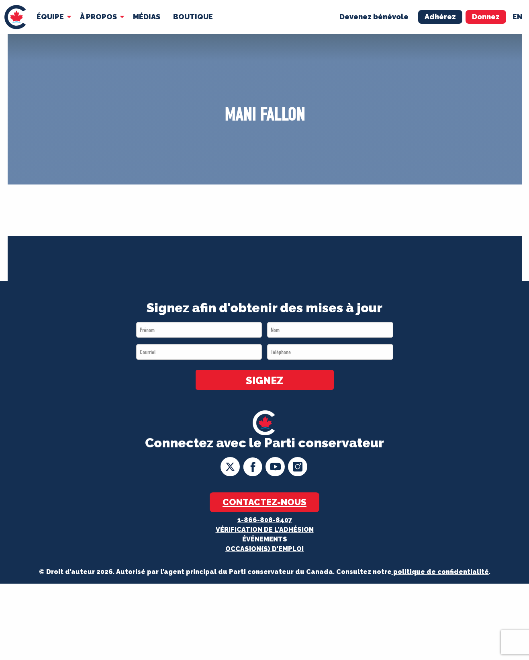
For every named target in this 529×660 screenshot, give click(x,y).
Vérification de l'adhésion (265, 529)
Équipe (50, 16)
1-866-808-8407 (264, 520)
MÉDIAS (146, 16)
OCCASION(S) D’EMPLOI (264, 549)
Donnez (486, 16)
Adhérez (440, 16)
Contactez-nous (264, 502)
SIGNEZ (264, 381)
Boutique (193, 16)
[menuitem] (15, 17)
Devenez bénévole (373, 16)
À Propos (98, 16)
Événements (264, 539)
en (518, 16)
